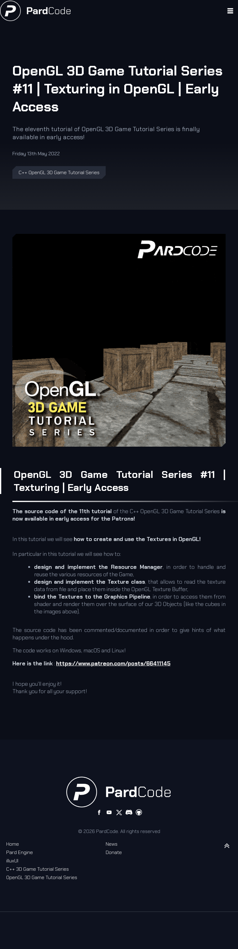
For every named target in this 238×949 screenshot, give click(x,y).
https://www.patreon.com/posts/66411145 (113, 663)
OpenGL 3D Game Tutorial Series (41, 877)
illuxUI (12, 860)
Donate (114, 852)
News (111, 844)
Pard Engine (19, 852)
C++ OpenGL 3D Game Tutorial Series (59, 172)
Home (12, 844)
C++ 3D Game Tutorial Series (37, 869)
